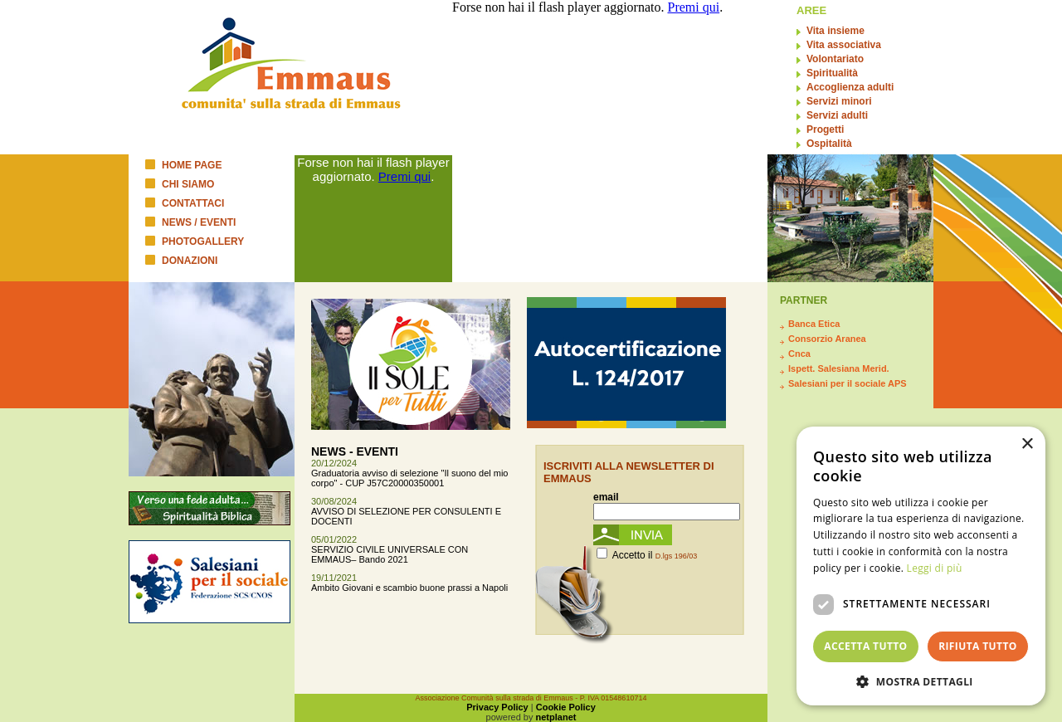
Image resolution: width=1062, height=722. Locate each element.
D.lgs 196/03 (676, 556)
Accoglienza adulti (850, 87)
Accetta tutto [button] (865, 646)
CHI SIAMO (188, 184)
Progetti (825, 129)
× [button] (1027, 444)
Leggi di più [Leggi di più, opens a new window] (934, 568)
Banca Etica (814, 324)
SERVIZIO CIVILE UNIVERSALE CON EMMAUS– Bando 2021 (389, 554)
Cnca (799, 354)
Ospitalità (829, 143)
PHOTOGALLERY (203, 241)
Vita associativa (843, 45)
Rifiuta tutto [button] (977, 646)
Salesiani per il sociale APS (847, 383)
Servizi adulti (837, 115)
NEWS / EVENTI (199, 222)
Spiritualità (832, 73)
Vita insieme (835, 31)
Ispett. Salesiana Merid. (838, 368)
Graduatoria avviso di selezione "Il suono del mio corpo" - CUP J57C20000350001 (409, 478)
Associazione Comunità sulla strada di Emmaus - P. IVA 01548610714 (531, 698)
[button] (921, 681)
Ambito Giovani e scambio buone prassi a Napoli (409, 588)
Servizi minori (839, 101)
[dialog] (920, 566)
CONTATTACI (193, 203)
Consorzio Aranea (827, 339)
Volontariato (835, 59)
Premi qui (404, 176)
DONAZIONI (189, 260)
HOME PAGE (192, 165)
